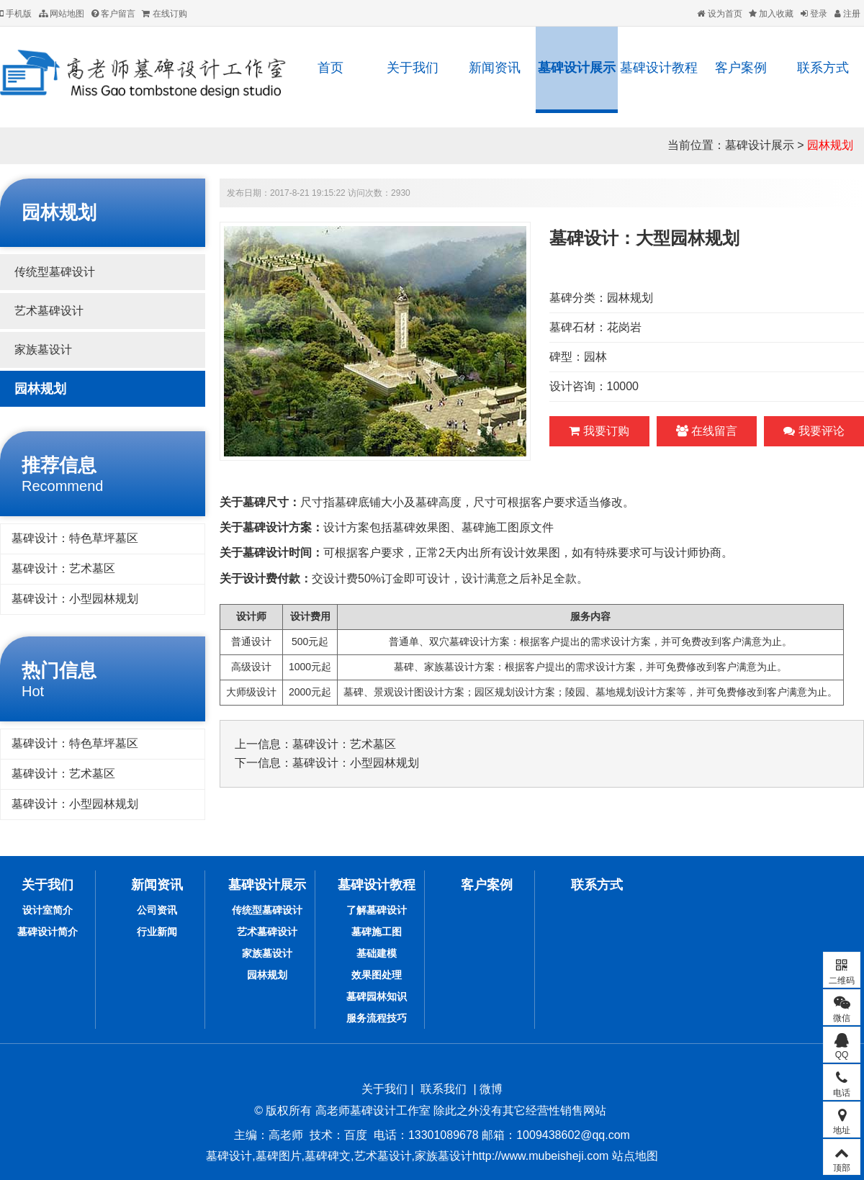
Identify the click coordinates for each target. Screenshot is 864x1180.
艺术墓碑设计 (49, 311)
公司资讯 (157, 910)
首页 (330, 67)
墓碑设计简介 (47, 931)
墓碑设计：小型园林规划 (75, 599)
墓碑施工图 (376, 931)
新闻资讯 (495, 67)
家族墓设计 (43, 349)
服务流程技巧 (376, 1018)
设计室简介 (47, 910)
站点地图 (632, 1156)
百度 (355, 1135)
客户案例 (741, 67)
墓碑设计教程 (659, 67)
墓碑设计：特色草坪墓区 (75, 538)
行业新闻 (157, 931)
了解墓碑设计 (376, 910)
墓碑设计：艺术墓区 (63, 568)
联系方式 (823, 67)
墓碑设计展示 (577, 67)
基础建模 (376, 953)
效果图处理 (376, 975)
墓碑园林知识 (376, 996)
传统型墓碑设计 (54, 272)
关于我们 (412, 67)
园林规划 (830, 145)
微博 (491, 1089)
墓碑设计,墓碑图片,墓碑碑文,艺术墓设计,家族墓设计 (339, 1156)
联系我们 (443, 1089)
